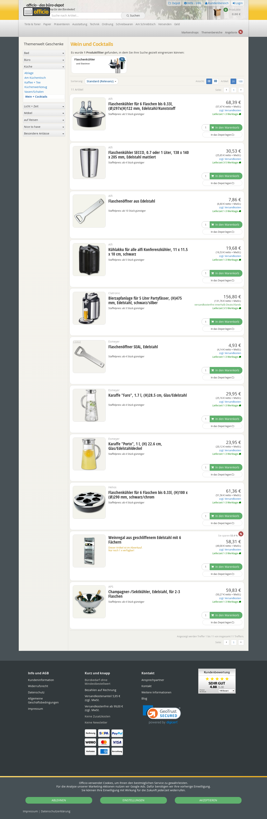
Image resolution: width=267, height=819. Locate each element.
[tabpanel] (133, 650)
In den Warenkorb (225, 127)
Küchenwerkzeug (35, 87)
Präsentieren (62, 24)
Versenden (164, 24)
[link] (162, 715)
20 (234, 81)
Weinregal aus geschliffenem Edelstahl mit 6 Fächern (144, 540)
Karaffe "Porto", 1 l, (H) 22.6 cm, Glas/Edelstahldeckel (135, 446)
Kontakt (146, 686)
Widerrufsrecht (38, 686)
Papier (47, 24)
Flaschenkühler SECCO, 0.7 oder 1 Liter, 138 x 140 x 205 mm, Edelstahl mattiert (148, 155)
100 (240, 81)
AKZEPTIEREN (208, 800)
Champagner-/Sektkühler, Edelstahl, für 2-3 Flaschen (144, 594)
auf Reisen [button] (44, 120)
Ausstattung (79, 24)
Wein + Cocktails (36, 96)
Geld (177, 24)
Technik (94, 24)
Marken (190, 32)
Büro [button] (44, 60)
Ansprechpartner (152, 680)
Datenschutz (55, 811)
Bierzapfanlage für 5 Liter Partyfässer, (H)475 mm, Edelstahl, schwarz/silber (145, 300)
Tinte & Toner (32, 24)
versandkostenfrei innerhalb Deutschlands (217, 304)
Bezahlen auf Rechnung (100, 690)
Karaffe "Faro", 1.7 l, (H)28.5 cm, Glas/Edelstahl (147, 395)
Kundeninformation (41, 680)
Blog (144, 698)
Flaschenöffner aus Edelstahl (131, 201)
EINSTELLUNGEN (133, 800)
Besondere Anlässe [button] (44, 133)
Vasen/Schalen (34, 92)
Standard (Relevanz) (101, 81)
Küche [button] (44, 66)
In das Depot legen (222, 134)
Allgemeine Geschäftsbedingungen (43, 700)
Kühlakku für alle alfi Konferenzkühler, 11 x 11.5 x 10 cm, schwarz (148, 252)
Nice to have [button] (44, 127)
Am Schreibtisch (145, 24)
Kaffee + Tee (32, 82)
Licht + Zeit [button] (44, 106)
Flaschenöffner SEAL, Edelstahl (133, 346)
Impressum (30, 811)
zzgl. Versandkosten (230, 110)
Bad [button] (44, 53)
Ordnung (107, 24)
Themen (211, 32)
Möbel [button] (44, 113)
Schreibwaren (124, 24)
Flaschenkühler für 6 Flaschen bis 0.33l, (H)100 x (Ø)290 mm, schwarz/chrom (148, 495)
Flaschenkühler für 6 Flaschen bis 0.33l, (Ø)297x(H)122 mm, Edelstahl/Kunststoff (141, 106)
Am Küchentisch (35, 78)
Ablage (28, 73)
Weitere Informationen (156, 692)
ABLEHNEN (59, 800)
